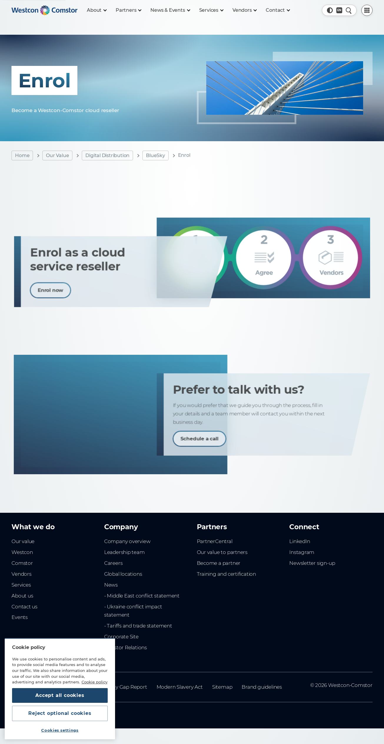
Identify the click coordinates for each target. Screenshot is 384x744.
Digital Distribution (107, 155)
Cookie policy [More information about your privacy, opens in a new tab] (94, 682)
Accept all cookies (59, 695)
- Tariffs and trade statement (138, 626)
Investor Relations (125, 647)
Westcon (22, 552)
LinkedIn (299, 541)
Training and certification (226, 574)
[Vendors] (244, 10)
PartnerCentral (214, 541)
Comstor (22, 563)
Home (22, 155)
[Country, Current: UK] (339, 10)
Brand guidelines (262, 687)
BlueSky (155, 155)
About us (22, 596)
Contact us (24, 607)
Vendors (21, 574)
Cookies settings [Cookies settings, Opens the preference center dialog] (60, 730)
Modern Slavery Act (180, 687)
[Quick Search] (349, 10)
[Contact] (278, 10)
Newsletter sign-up (312, 563)
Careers (113, 563)
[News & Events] (169, 10)
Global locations (123, 574)
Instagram (301, 552)
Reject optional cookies (59, 713)
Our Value (57, 155)
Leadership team (124, 552)
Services (21, 585)
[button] (330, 10)
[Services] (211, 10)
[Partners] (128, 10)
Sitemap (222, 687)
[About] (96, 10)
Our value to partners (222, 552)
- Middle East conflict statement (141, 596)
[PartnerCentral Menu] (367, 10)
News (111, 585)
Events (19, 617)
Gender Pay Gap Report (118, 687)
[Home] (44, 10)
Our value (22, 541)
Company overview (127, 541)
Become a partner (219, 563)
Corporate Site (121, 637)
